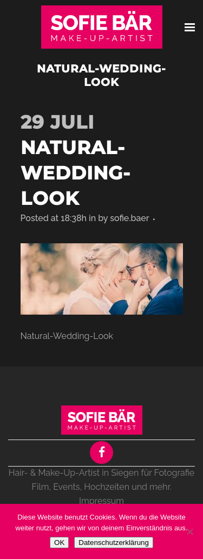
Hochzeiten (106, 487)
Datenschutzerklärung (113, 542)
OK (59, 542)
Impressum (101, 501)
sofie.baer (129, 218)
